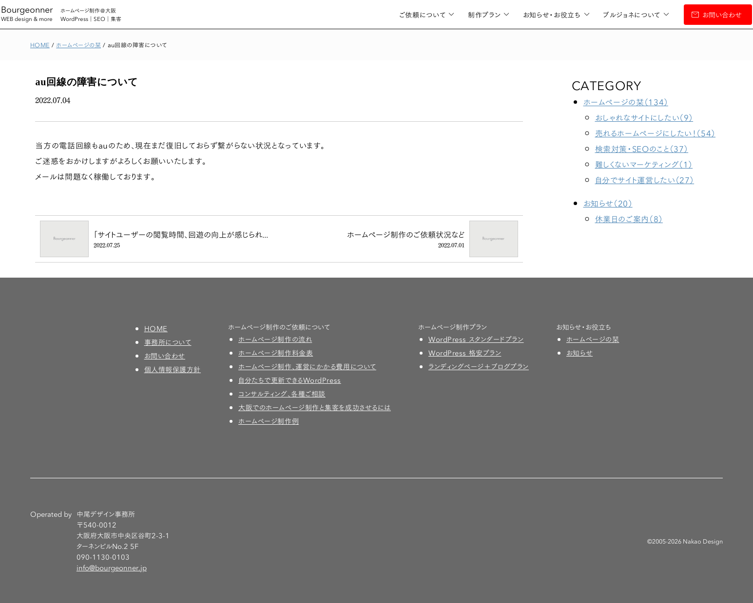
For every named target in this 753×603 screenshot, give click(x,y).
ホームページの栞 (592, 339)
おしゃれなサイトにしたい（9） (644, 117)
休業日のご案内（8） (629, 218)
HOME (156, 328)
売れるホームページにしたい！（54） (655, 133)
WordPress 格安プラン (464, 352)
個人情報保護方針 (172, 369)
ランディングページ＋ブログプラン (478, 366)
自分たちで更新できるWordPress (289, 380)
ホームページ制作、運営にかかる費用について (307, 366)
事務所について (168, 342)
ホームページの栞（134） (625, 101)
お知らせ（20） (608, 203)
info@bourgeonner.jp (112, 567)
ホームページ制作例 (268, 420)
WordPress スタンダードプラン (476, 339)
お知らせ (579, 352)
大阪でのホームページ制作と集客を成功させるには (314, 407)
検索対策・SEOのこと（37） (642, 148)
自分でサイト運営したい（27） (645, 179)
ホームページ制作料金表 (275, 352)
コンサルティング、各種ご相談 (282, 393)
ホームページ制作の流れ (275, 339)
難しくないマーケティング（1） (644, 164)
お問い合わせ (693, 14)
